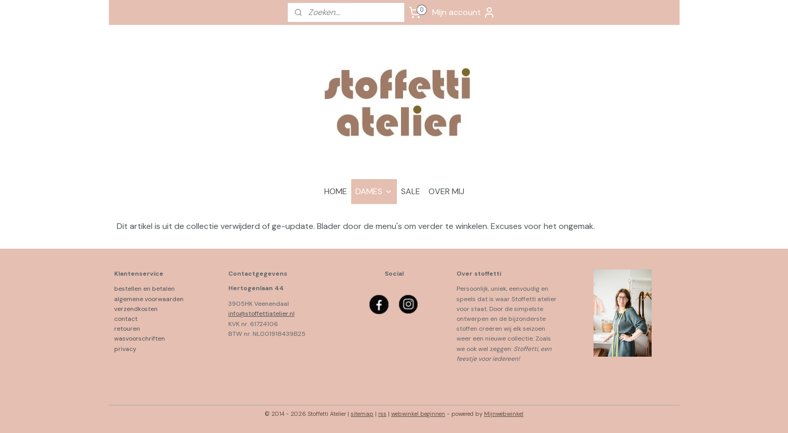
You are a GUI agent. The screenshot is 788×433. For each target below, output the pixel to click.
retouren (127, 328)
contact (125, 319)
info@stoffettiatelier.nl (261, 313)
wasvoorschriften (139, 338)
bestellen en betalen (146, 289)
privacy (125, 349)
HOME (335, 191)
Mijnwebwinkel (503, 413)
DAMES (374, 191)
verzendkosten (136, 309)
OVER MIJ (446, 191)
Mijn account (463, 12)
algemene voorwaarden (149, 299)
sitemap (362, 413)
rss (382, 413)
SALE (410, 191)
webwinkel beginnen (418, 413)
